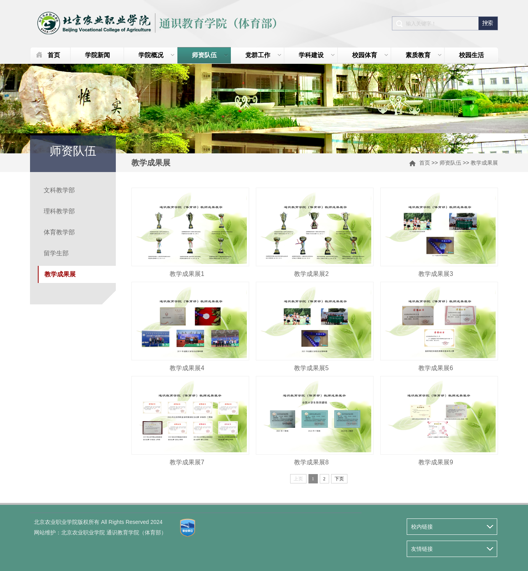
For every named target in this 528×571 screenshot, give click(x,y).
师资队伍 (210, 55)
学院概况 (156, 55)
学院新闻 (97, 55)
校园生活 (471, 55)
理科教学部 (59, 211)
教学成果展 (484, 163)
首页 (54, 55)
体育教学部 (59, 232)
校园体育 (370, 55)
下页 (339, 478)
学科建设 (317, 55)
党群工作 (263, 55)
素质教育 (424, 55)
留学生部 (56, 253)
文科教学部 (59, 190)
